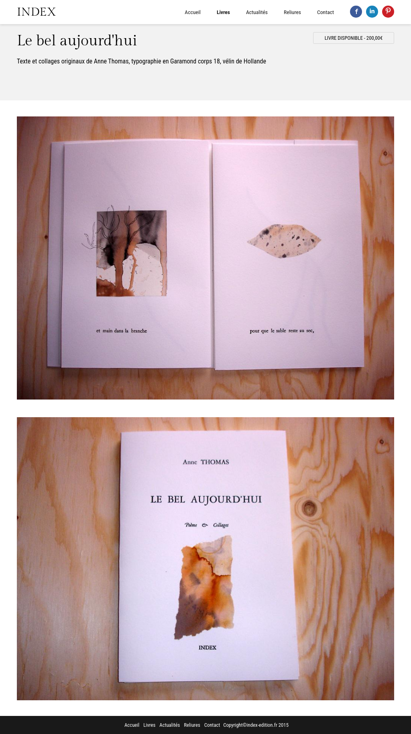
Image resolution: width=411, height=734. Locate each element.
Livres (223, 12)
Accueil (193, 12)
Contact (325, 12)
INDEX (36, 12)
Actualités (257, 12)
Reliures (292, 12)
